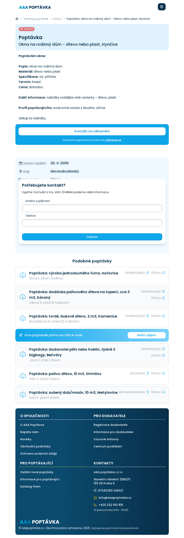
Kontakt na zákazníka (92, 131)
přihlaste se (113, 140)
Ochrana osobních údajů (38, 454)
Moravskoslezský (65, 171)
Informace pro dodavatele (113, 432)
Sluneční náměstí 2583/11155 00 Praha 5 (112, 481)
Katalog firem (30, 487)
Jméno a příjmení (37, 201)
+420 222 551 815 (108, 505)
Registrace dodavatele (110, 425)
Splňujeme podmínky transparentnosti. (115, 528)
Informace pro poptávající (40, 479)
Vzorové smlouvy (106, 439)
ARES (118, 491)
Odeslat (92, 237)
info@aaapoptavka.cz (113, 498)
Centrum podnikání (108, 446)
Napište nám (29, 432)
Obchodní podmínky (35, 446)
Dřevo (57, 19)
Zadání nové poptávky (36, 472)
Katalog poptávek (36, 19)
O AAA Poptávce (32, 425)
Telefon (30, 216)
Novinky (25, 439)
